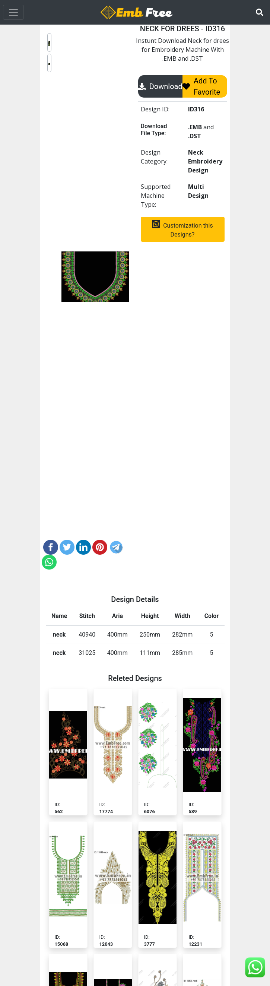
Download (160, 86)
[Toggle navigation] (13, 12)
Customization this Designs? (182, 228)
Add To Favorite (201, 86)
